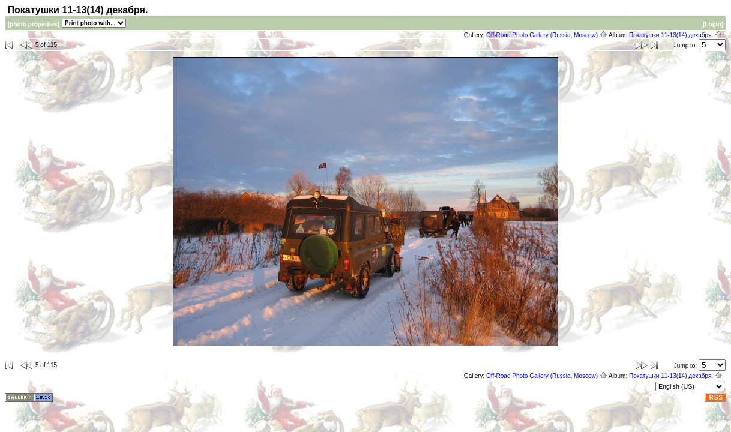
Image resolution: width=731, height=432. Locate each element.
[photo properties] (33, 24)
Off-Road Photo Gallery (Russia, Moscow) (546, 35)
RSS (716, 397)
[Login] (713, 24)
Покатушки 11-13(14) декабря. (676, 35)
